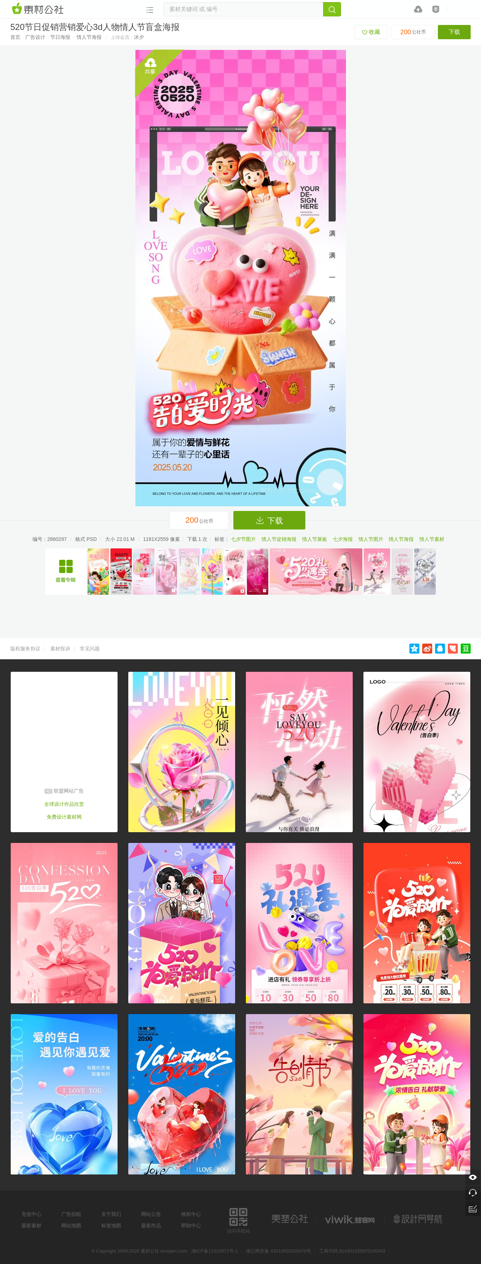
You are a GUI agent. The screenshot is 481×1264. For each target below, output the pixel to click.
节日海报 (60, 37)
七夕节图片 (243, 539)
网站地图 (71, 1225)
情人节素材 (431, 539)
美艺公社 (289, 1219)
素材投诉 (60, 648)
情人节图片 (370, 539)
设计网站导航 (418, 1219)
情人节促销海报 (279, 539)
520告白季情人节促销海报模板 (65, 571)
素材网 (38, 9)
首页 (15, 37)
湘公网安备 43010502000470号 (278, 1251)
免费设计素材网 (64, 817)
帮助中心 (191, 1225)
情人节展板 (314, 539)
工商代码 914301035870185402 (352, 1251)
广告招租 (71, 1214)
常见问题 (90, 648)
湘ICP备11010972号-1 (214, 1251)
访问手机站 (238, 1220)
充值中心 (31, 1214)
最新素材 (31, 1225)
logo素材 (350, 1219)
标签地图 (111, 1225)
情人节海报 (89, 37)
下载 (454, 32)
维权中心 (191, 1214)
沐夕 (139, 37)
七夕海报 (343, 539)
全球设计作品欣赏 (64, 804)
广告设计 (35, 37)
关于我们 (111, 1214)
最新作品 (151, 1225)
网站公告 (151, 1214)
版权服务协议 (25, 648)
